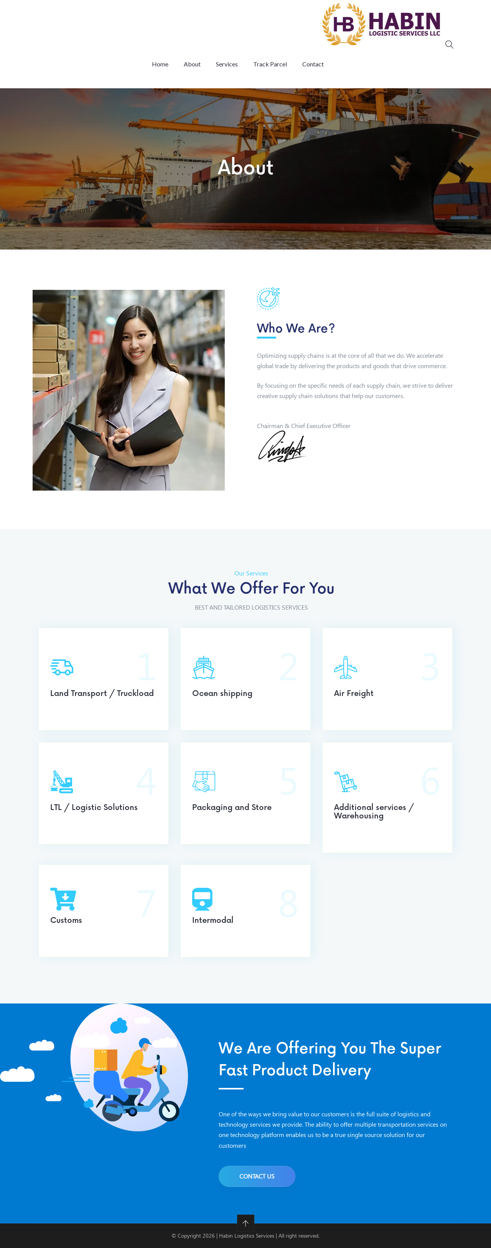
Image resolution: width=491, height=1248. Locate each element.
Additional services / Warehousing (374, 812)
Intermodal (213, 920)
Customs (66, 920)
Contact (313, 64)
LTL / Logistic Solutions (94, 807)
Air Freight (354, 693)
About (192, 64)
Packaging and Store (232, 807)
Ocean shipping (222, 693)
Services (227, 64)
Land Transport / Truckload (102, 693)
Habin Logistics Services (246, 1235)
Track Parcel (270, 64)
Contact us (257, 1176)
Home (160, 64)
